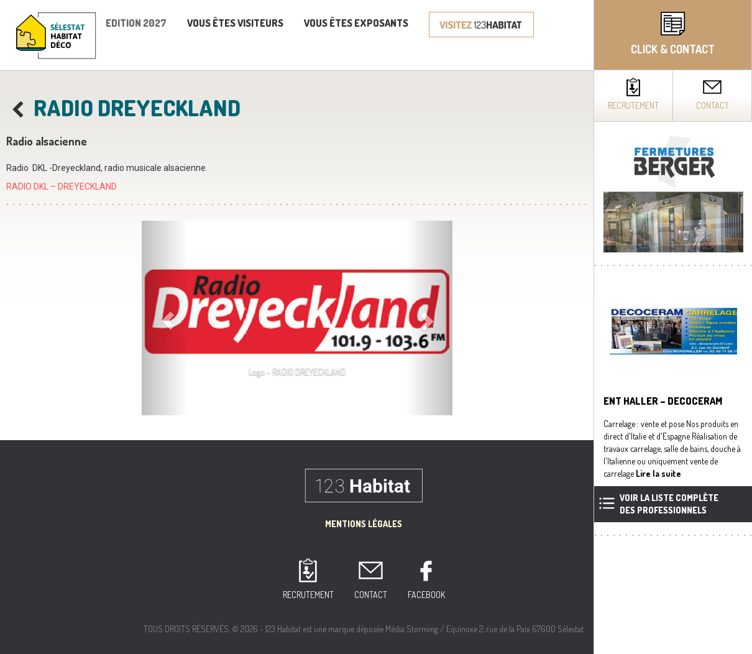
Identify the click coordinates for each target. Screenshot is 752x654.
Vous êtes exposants (356, 23)
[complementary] (673, 327)
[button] (165, 318)
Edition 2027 (136, 23)
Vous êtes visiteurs (235, 23)
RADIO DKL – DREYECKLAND (61, 186)
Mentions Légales (363, 523)
